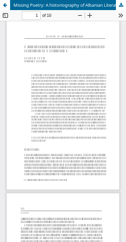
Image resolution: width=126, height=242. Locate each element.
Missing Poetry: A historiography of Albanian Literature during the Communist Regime (69, 5)
